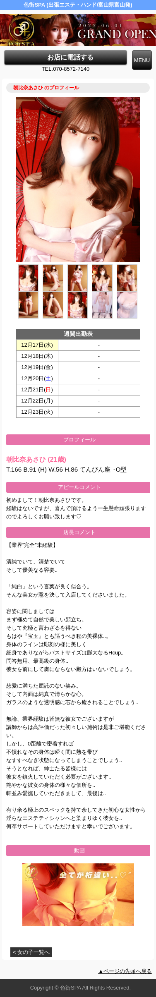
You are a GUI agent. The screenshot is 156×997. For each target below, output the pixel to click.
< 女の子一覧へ (31, 952)
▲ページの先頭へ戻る (125, 971)
